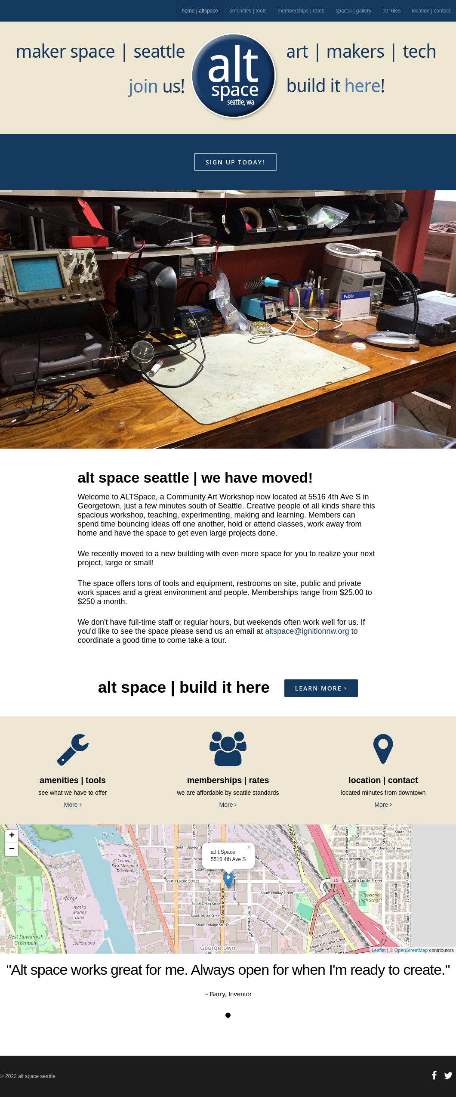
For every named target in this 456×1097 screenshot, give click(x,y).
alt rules (391, 11)
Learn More (321, 688)
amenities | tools (248, 11)
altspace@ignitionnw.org (307, 631)
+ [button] (12, 836)
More (73, 804)
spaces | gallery (353, 11)
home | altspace (200, 11)
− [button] (12, 849)
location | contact (431, 11)
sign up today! (235, 162)
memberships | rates (300, 11)
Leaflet (379, 950)
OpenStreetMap (411, 950)
